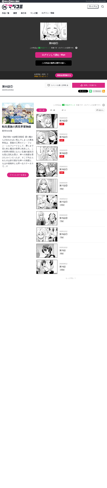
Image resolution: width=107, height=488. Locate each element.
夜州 (4, 131)
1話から (100, 110)
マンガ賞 (34, 13)
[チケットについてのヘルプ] (76, 48)
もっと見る (69, 278)
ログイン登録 (48, 13)
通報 (100, 477)
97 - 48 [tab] (52, 110)
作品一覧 (5, 13)
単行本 (23, 13)
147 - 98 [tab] (41, 110)
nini (8, 131)
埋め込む (98, 91)
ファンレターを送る (18, 175)
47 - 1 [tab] (63, 110)
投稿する (70, 460)
